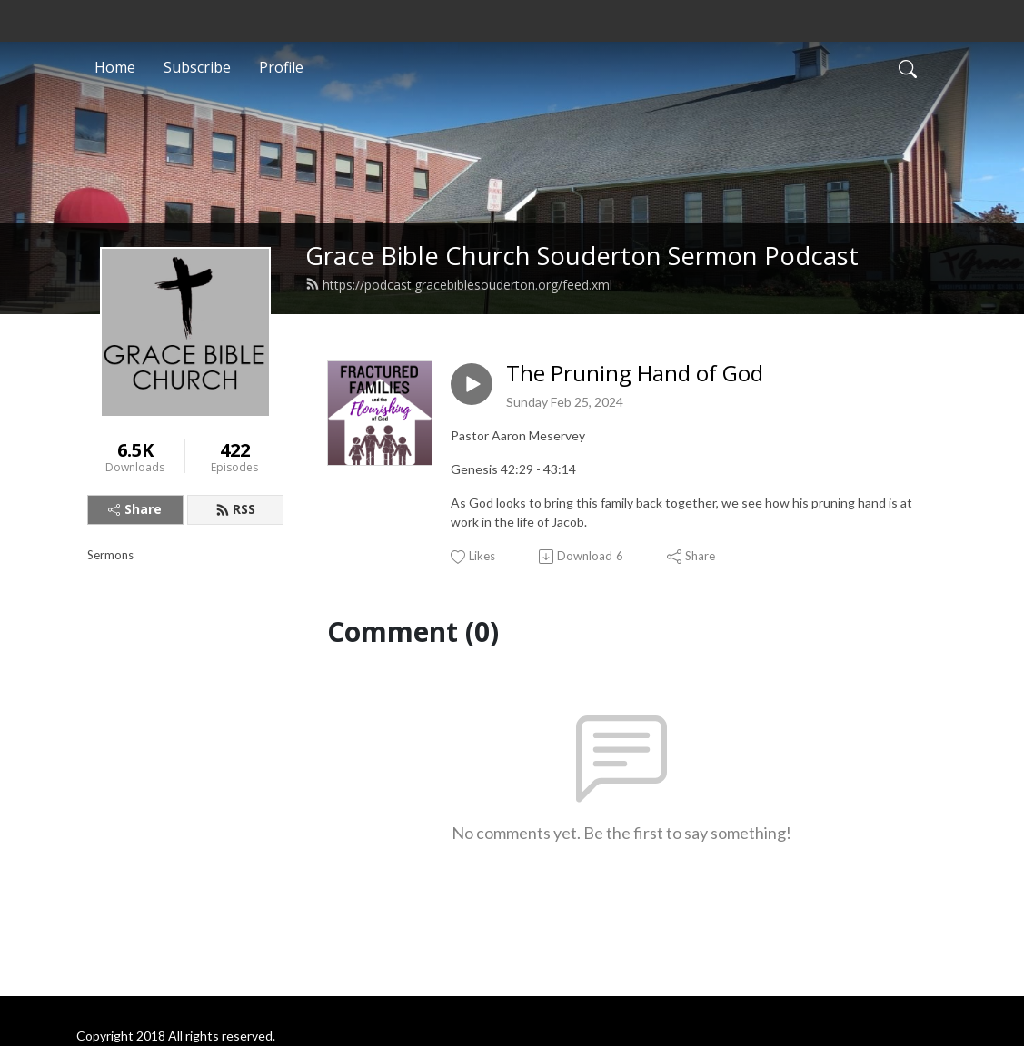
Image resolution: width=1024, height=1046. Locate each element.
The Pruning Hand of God (634, 373)
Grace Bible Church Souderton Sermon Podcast (582, 255)
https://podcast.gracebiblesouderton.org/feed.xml (458, 284)
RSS (235, 509)
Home (114, 67)
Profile (281, 67)
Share (135, 509)
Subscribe (197, 67)
